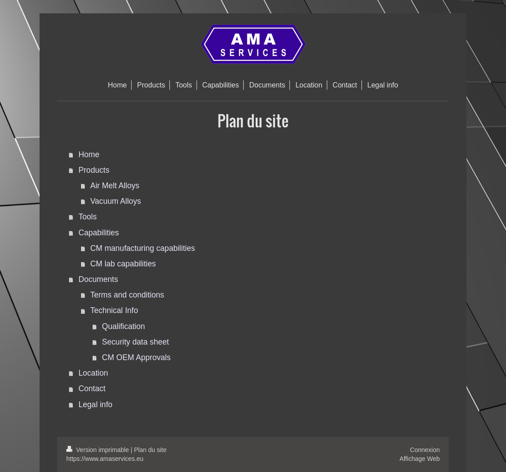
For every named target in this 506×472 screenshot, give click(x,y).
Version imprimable (98, 449)
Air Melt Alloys (114, 185)
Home (89, 154)
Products (94, 170)
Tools (88, 216)
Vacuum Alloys (115, 201)
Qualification (123, 326)
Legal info (95, 404)
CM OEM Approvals (136, 357)
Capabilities (99, 232)
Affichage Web (419, 458)
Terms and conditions (127, 294)
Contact (92, 388)
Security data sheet (135, 341)
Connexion (425, 449)
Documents (98, 279)
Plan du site (150, 449)
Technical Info (114, 310)
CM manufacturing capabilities (142, 248)
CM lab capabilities (123, 263)
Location (93, 373)
